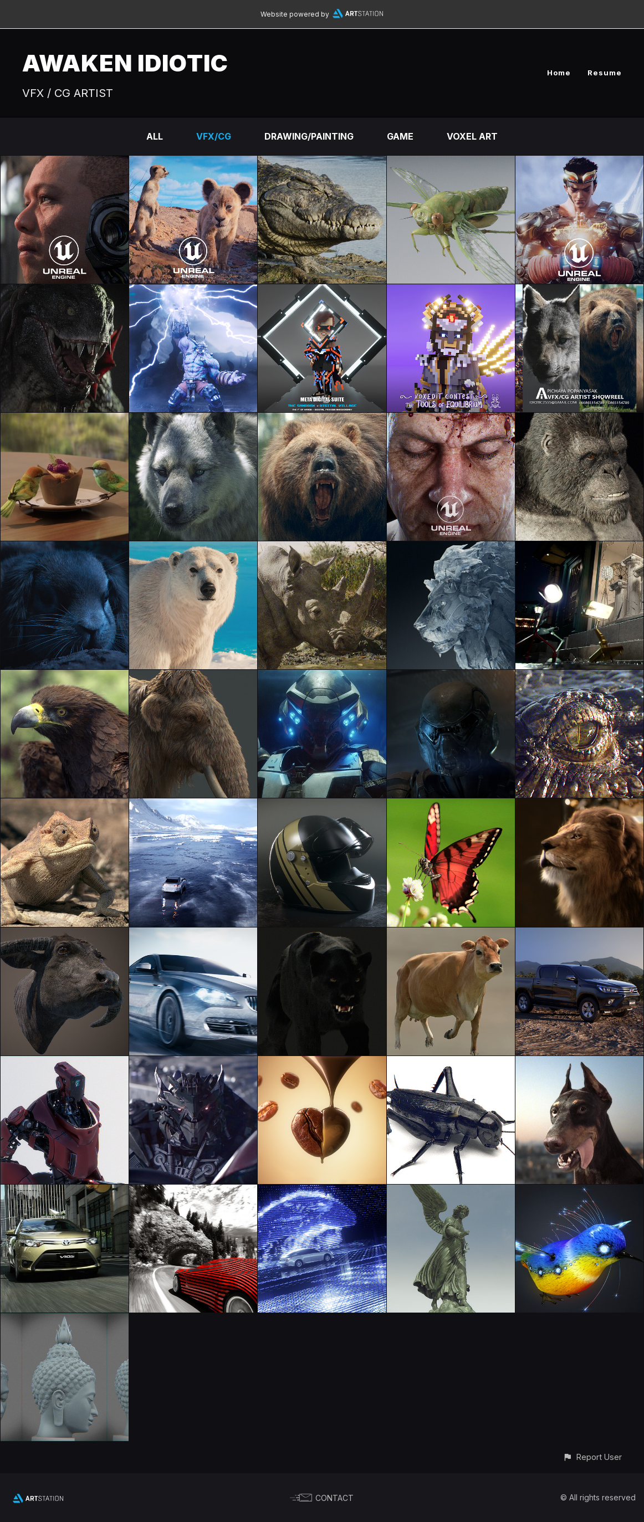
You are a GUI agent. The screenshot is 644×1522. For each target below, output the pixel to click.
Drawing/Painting (309, 136)
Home (559, 72)
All (154, 136)
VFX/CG (213, 136)
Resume (604, 72)
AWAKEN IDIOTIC (125, 63)
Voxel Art (472, 136)
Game (400, 136)
